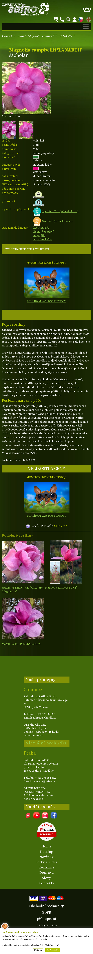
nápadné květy (42, 239)
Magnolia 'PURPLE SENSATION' (21, 644)
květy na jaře (41, 227)
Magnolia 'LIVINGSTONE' (61, 587)
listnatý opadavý (43, 231)
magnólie (39, 235)
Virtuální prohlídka (46, 743)
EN (88, 19)
